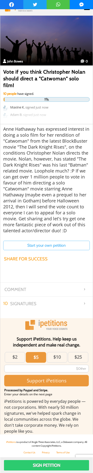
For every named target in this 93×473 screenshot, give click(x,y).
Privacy (46, 452)
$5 (35, 357)
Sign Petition (46, 465)
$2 (14, 357)
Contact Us (29, 452)
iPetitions (11, 442)
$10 (57, 357)
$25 (78, 357)
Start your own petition (46, 245)
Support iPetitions (46, 380)
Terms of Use (63, 452)
